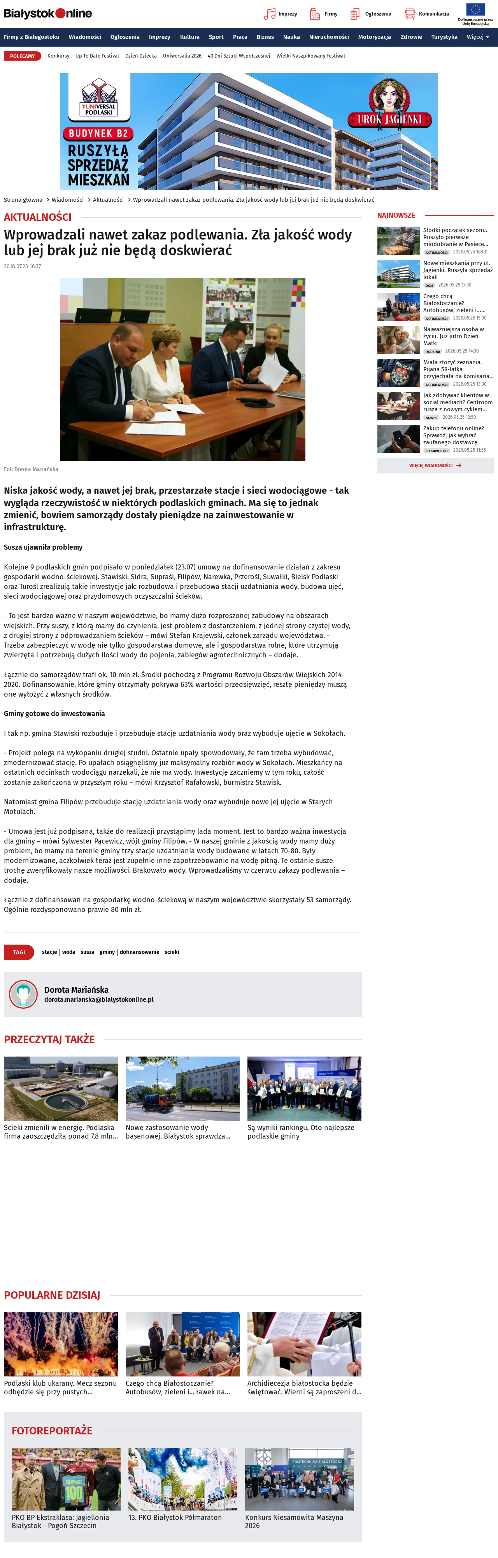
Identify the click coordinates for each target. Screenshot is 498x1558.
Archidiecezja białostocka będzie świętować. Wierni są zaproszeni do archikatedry (304, 1388)
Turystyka (444, 36)
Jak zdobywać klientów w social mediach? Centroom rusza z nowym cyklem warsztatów (458, 402)
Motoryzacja (374, 36)
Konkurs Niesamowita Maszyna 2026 (294, 1522)
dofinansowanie (140, 952)
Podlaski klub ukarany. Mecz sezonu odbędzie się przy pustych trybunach (60, 1388)
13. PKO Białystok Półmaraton (175, 1518)
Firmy (324, 14)
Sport (216, 36)
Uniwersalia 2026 (182, 55)
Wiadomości (85, 36)
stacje (49, 952)
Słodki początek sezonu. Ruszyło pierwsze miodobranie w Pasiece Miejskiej (455, 237)
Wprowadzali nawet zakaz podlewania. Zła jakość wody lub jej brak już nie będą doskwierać (253, 199)
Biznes (265, 36)
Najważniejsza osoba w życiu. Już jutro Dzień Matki (453, 336)
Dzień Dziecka (141, 55)
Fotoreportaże (52, 1430)
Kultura (190, 36)
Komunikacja (426, 14)
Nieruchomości (329, 36)
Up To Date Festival (97, 55)
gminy (107, 952)
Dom (429, 286)
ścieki (172, 952)
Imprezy (280, 14)
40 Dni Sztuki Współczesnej (239, 55)
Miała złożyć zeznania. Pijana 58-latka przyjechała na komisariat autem (457, 369)
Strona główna (23, 199)
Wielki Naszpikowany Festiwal (311, 55)
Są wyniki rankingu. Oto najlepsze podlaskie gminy (300, 1132)
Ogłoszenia (371, 14)
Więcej (478, 36)
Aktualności (108, 199)
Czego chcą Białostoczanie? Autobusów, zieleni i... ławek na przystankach (175, 1388)
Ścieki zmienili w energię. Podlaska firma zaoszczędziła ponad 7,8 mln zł (59, 1132)
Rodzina (433, 352)
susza (88, 952)
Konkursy (58, 55)
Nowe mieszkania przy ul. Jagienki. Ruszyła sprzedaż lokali (458, 270)
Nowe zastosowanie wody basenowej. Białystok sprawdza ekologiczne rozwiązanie (175, 1132)
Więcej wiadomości (431, 465)
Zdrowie (411, 36)
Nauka (291, 36)
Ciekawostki (437, 451)
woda (68, 952)
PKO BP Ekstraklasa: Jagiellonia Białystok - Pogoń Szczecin (60, 1522)
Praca (240, 36)
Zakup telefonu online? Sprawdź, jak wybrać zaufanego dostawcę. (453, 435)
